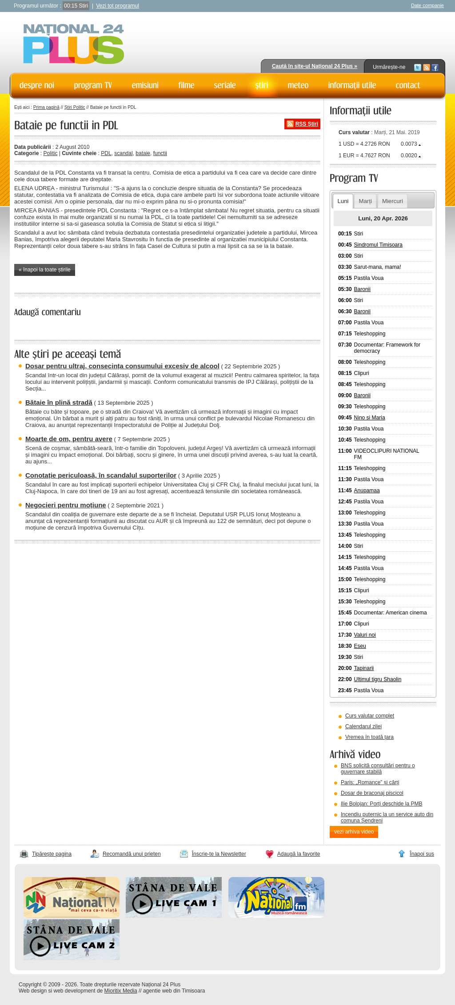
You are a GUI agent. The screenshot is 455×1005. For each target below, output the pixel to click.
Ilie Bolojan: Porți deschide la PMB (381, 804)
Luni (342, 201)
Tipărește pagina (52, 854)
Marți (365, 201)
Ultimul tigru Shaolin (378, 679)
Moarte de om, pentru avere (68, 439)
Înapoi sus (422, 854)
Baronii (362, 289)
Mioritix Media (120, 991)
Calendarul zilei (363, 726)
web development (75, 991)
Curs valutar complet (369, 716)
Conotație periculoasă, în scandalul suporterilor (100, 475)
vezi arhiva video (354, 832)
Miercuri (392, 201)
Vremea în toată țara (369, 737)
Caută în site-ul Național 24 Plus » (314, 66)
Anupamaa (367, 490)
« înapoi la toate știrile (45, 270)
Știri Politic (74, 107)
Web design (33, 991)
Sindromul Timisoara (378, 245)
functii (160, 153)
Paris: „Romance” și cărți (370, 782)
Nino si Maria (369, 418)
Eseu (360, 646)
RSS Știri (306, 124)
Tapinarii (364, 668)
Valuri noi (365, 635)
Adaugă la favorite (298, 854)
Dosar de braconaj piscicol (372, 793)
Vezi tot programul (117, 6)
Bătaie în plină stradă (58, 402)
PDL (106, 153)
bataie (143, 153)
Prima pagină (46, 107)
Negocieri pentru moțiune (65, 505)
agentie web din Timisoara (174, 991)
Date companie (427, 5)
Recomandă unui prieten (132, 854)
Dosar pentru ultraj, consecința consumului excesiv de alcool (122, 366)
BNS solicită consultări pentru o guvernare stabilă (378, 768)
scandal (123, 153)
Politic (50, 153)
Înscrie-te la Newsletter (219, 854)
